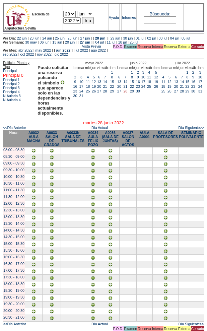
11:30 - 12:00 (13, 197)
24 (81, 91)
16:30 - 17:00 (13, 264)
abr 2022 (25, 50)
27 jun (85, 38)
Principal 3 (11, 88)
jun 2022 (63, 50)
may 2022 (43, 50)
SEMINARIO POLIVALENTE (191, 135)
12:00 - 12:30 (13, 203)
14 (105, 82)
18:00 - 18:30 (13, 284)
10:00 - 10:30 (13, 177)
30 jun (128, 38)
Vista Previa (52, 46)
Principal (10, 71)
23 (75, 91)
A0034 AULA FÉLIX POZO (93, 139)
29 (112, 91)
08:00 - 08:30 (13, 150)
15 (112, 82)
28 (105, 91)
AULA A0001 (144, 135)
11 (88, 82)
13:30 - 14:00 (13, 223)
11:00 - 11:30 (13, 190)
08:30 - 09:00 (13, 156)
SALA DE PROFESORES (165, 135)
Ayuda (114, 17)
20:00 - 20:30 (13, 311)
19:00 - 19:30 (13, 297)
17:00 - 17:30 (13, 270)
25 (88, 91)
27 (99, 91)
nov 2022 (44, 54)
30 (75, 96)
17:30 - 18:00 (13, 277)
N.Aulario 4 (12, 100)
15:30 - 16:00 (13, 250)
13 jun (57, 42)
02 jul (151, 38)
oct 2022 (27, 54)
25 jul (134, 42)
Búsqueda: (159, 13)
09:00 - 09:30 (13, 163)
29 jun (115, 38)
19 (94, 86)
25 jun (60, 38)
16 (75, 86)
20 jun (70, 42)
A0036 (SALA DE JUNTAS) (110, 137)
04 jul (174, 38)
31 (81, 96)
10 (81, 82)
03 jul (163, 38)
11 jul (111, 42)
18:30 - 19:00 (13, 290)
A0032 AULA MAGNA (33, 137)
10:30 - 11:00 (13, 183)
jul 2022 (82, 50)
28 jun (100, 38)
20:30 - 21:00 (13, 317)
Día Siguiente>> (191, 128)
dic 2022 (61, 54)
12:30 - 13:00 (13, 210)
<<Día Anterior (14, 128)
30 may (31, 42)
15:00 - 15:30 (13, 244)
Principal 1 (11, 80)
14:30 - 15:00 (13, 237)
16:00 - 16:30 (13, 257)
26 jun (72, 38)
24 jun (47, 38)
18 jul (122, 42)
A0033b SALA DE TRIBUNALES (72, 137)
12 (94, 82)
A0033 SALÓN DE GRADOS (52, 139)
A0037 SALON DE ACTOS (128, 139)
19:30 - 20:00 (13, 304)
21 (105, 86)
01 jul (140, 38)
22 (112, 86)
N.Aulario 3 (12, 96)
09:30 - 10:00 (13, 170)
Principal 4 (11, 92)
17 (81, 86)
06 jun (45, 42)
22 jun (22, 38)
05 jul (186, 38)
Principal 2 (11, 84)
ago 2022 (98, 50)
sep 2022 (10, 54)
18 (88, 86)
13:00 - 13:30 (13, 217)
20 (99, 86)
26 (94, 91)
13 (99, 82)
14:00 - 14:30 (13, 230)
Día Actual (99, 128)
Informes (129, 17)
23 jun (34, 38)
